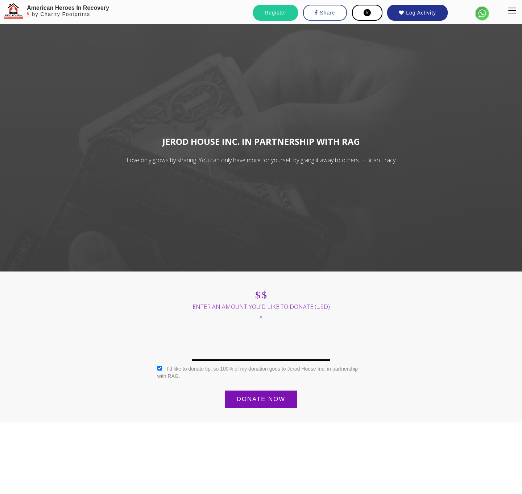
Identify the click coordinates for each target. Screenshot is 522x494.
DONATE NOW (261, 399)
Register (275, 13)
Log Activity (417, 13)
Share (325, 13)
